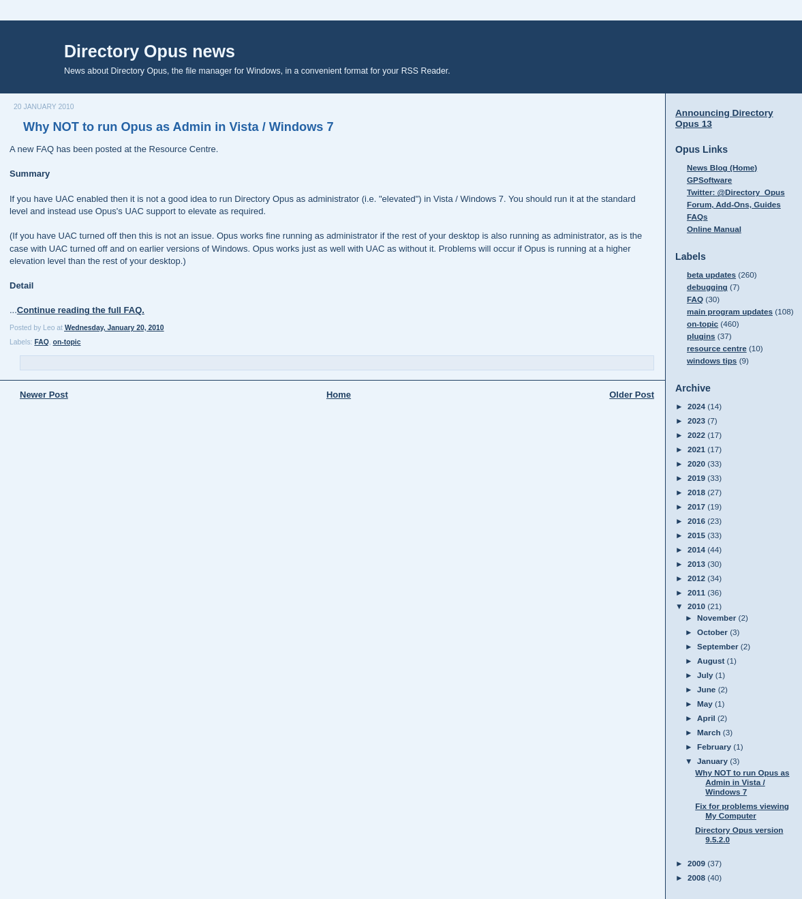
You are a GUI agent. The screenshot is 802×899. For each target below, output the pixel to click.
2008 (697, 877)
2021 (697, 449)
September (719, 646)
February (715, 746)
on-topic (67, 342)
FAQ (41, 342)
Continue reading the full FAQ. (80, 310)
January (713, 760)
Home (338, 394)
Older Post (631, 394)
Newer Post (44, 394)
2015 (697, 535)
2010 (697, 606)
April (707, 717)
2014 (697, 549)
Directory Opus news (149, 51)
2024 (697, 406)
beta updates (711, 274)
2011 (697, 592)
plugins (701, 335)
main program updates (730, 311)
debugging (707, 286)
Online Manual (714, 228)
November (717, 617)
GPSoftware (709, 179)
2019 (697, 477)
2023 (697, 420)
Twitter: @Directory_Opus (736, 192)
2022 (697, 434)
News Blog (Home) (722, 167)
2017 (697, 506)
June (707, 689)
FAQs (697, 216)
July (706, 674)
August (712, 660)
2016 (697, 520)
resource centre (717, 348)
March (710, 732)
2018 (697, 492)
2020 (697, 463)
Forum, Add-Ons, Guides (734, 204)
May (706, 703)
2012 (697, 578)
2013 (697, 563)
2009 (697, 863)
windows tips (712, 360)
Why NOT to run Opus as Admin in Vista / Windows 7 (178, 127)
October (713, 632)
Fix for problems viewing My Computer (742, 810)
